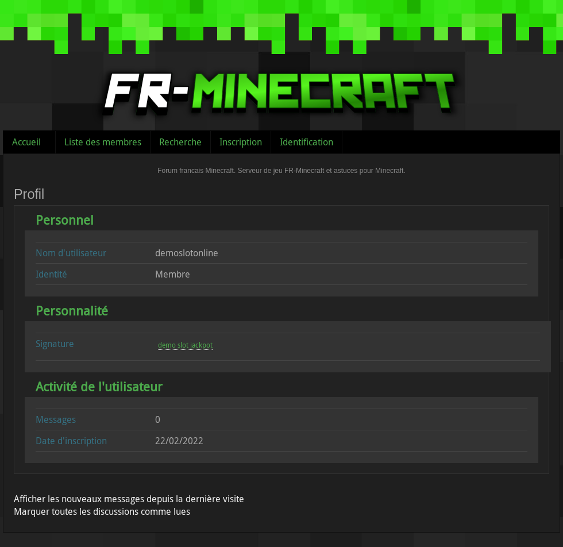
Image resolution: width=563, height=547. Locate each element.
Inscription (240, 142)
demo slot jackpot (185, 344)
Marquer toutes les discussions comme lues (102, 511)
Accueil (26, 142)
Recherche (180, 142)
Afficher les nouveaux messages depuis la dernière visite (129, 498)
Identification (306, 142)
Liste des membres (102, 142)
